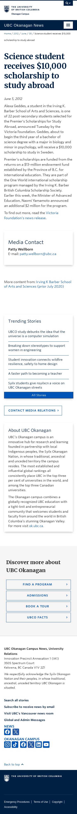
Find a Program (37, 584)
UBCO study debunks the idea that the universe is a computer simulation (36, 334)
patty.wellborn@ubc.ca (38, 254)
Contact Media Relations (32, 410)
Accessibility (10, 807)
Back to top (14, 764)
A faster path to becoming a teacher (35, 373)
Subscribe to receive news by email (29, 707)
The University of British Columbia (28, 8)
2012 (16, 33)
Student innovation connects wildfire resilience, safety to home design (35, 362)
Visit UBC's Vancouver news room (28, 713)
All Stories (39, 395)
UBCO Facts (37, 617)
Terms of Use (41, 801)
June (23, 33)
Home (7, 33)
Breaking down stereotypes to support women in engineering (36, 348)
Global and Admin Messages (24, 720)
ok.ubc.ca (36, 526)
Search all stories (16, 700)
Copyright (57, 801)
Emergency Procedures (17, 801)
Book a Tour (37, 606)
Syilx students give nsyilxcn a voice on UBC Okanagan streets (36, 385)
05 (30, 33)
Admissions (37, 595)
